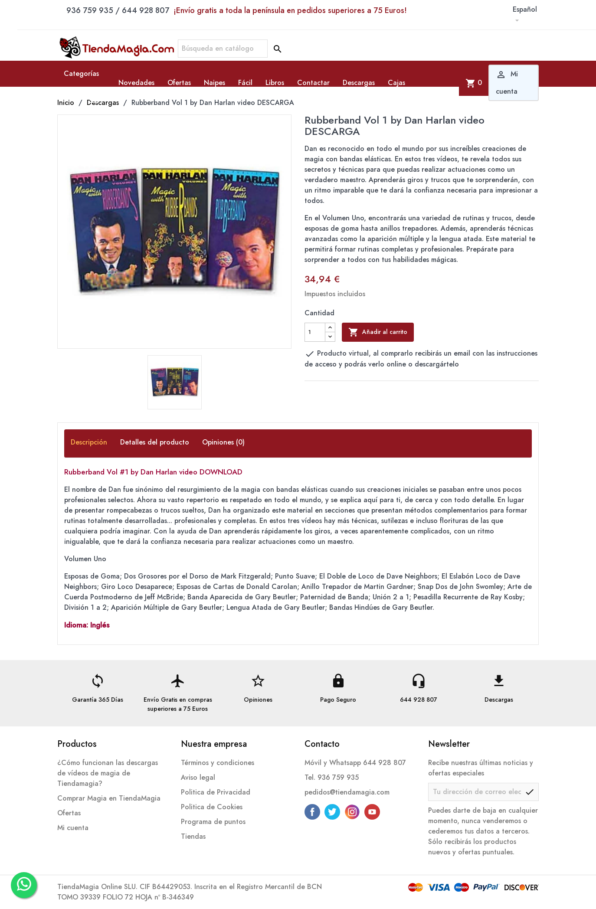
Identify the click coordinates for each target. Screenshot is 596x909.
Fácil (245, 83)
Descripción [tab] (89, 442)
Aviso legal (198, 777)
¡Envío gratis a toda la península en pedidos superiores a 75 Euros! (290, 10)
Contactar (313, 83)
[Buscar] (223, 48)
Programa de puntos (213, 822)
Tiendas (193, 836)
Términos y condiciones (217, 763)
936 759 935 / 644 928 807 (236, 10)
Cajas (396, 83)
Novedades (136, 83)
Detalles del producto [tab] (154, 442)
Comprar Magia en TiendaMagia (108, 798)
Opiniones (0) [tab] (223, 442)
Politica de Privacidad (215, 792)
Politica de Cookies (211, 807)
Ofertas (179, 83)
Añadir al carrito (377, 332)
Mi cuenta (72, 828)
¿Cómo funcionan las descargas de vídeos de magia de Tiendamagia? (107, 773)
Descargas (359, 83)
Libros (274, 83)
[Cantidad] (315, 332)
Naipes (214, 83)
